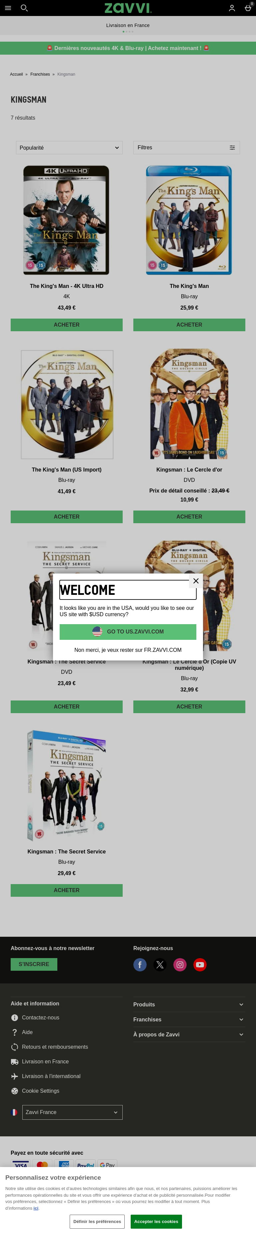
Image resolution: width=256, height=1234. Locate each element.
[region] (128, 1200)
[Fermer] (196, 581)
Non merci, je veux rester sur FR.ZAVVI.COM (128, 650)
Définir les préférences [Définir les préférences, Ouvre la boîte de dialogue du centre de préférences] (97, 1221)
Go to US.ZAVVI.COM (135, 631)
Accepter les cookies (156, 1221)
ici (36, 1208)
